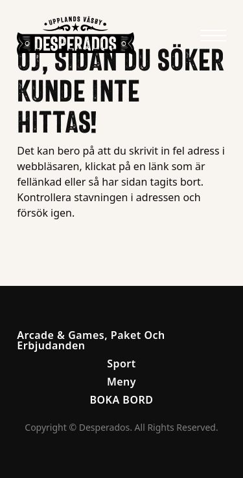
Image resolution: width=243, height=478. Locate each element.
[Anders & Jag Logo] (75, 35)
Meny (121, 382)
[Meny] (213, 35)
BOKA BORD (121, 400)
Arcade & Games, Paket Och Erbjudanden (91, 340)
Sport (121, 363)
